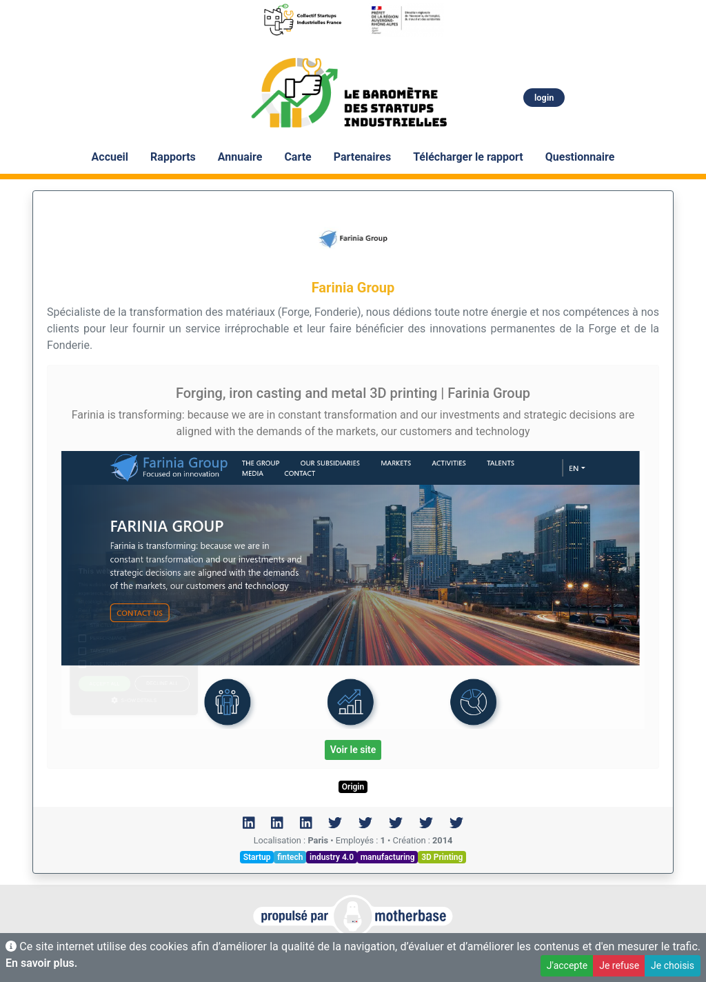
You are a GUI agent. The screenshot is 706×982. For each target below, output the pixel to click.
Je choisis (672, 965)
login (544, 97)
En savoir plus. (41, 963)
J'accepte (567, 965)
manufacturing (388, 857)
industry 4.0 (332, 857)
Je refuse (619, 965)
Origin (353, 787)
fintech (290, 857)
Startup (257, 857)
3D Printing (442, 857)
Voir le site (353, 749)
